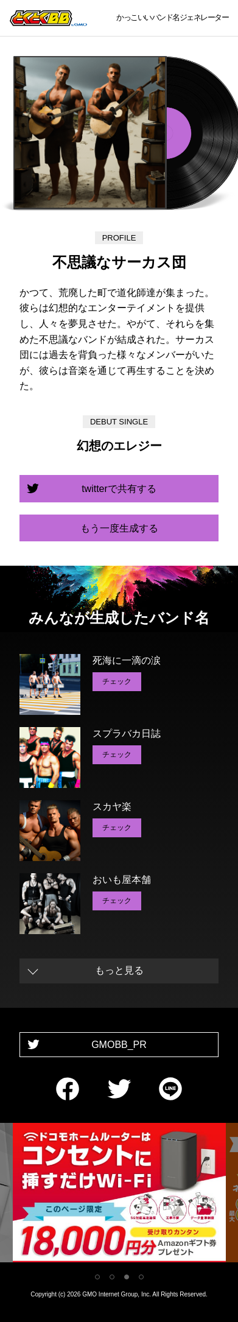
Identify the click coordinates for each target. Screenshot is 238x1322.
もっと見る (119, 970)
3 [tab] (126, 1277)
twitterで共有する (119, 488)
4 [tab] (141, 1277)
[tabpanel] (119, 1195)
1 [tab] (97, 1277)
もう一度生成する (119, 528)
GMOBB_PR (119, 1044)
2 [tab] (112, 1277)
